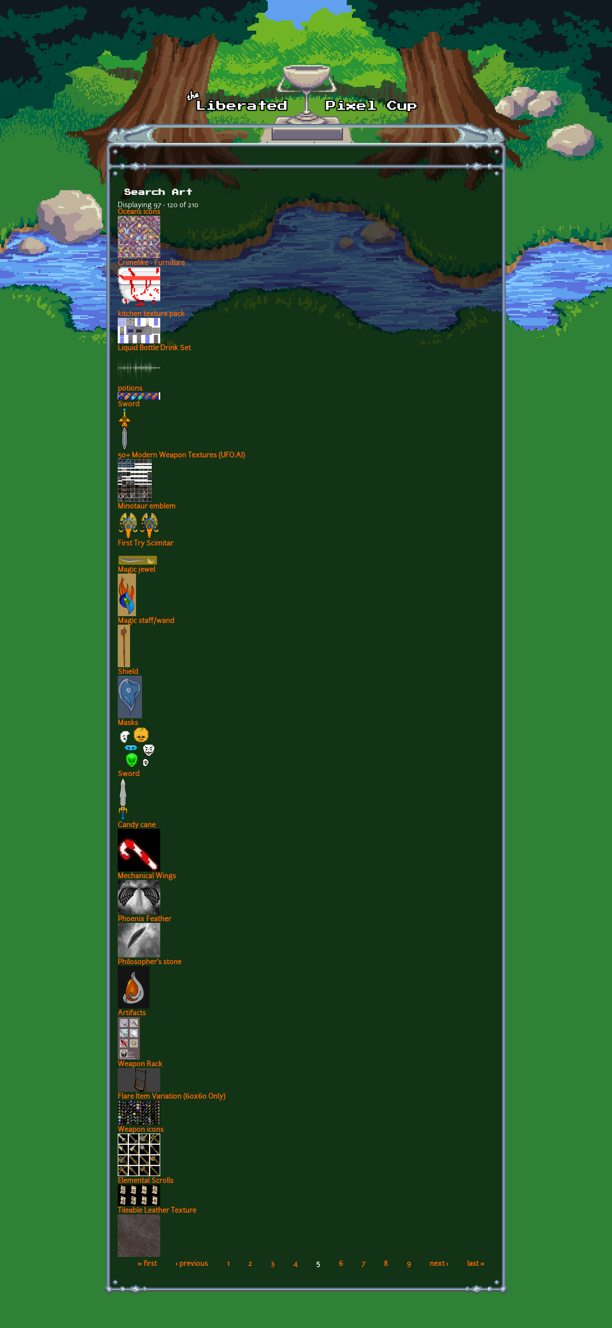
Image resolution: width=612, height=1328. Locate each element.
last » (475, 1264)
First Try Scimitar (145, 543)
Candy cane (137, 825)
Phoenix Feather (144, 919)
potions (130, 389)
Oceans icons (139, 212)
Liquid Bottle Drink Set (154, 348)
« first (147, 1264)
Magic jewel (136, 570)
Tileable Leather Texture (157, 1211)
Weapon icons (141, 1130)
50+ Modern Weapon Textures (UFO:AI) (181, 455)
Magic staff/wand (146, 621)
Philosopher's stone (149, 962)
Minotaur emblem (147, 506)
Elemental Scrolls (145, 1181)
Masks (128, 723)
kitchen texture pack (151, 314)
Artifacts (132, 1013)
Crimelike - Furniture (151, 263)
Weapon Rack (140, 1064)
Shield (128, 672)
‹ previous (192, 1264)
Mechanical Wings (147, 876)
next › (439, 1264)
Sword (128, 404)
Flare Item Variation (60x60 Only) (171, 1097)
